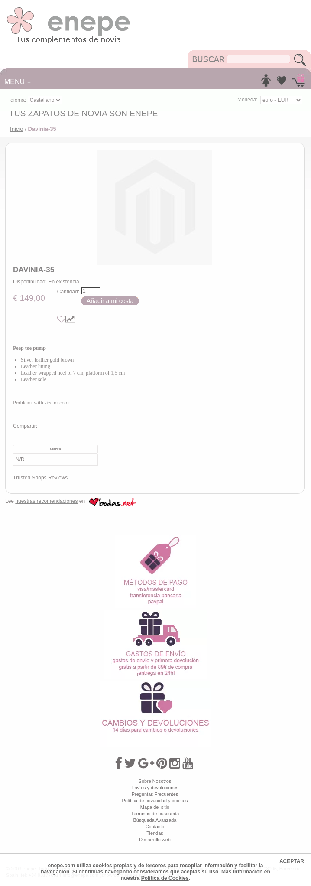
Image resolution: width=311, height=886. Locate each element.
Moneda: (247, 100)
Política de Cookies (165, 878)
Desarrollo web (155, 839)
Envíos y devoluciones (154, 787)
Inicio (16, 129)
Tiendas (154, 833)
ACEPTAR (291, 861)
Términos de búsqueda (155, 813)
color (64, 403)
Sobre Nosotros (155, 781)
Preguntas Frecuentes (155, 794)
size (49, 403)
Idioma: (18, 100)
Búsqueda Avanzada (155, 820)
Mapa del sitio (154, 807)
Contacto (155, 826)
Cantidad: (68, 292)
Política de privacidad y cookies (155, 800)
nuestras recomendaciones (46, 501)
